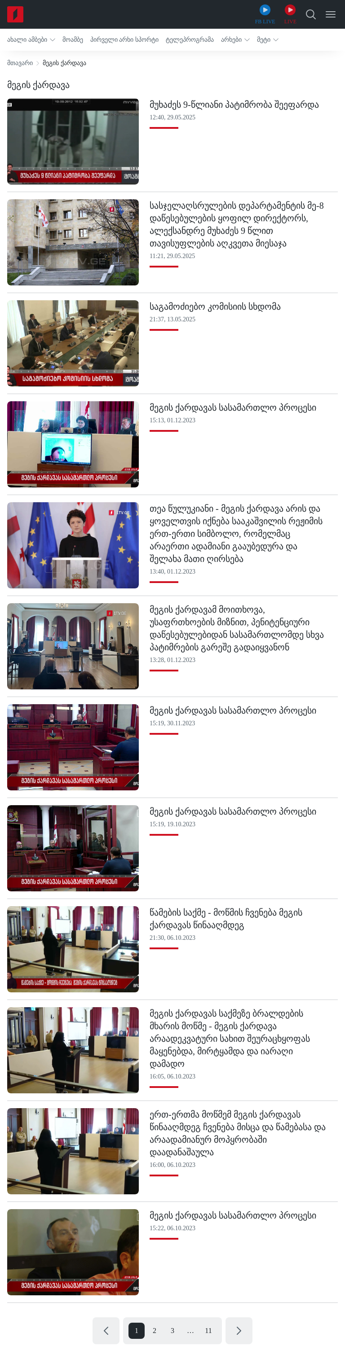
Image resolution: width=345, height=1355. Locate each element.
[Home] (15, 14)
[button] (31, 40)
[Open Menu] (330, 14)
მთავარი (20, 63)
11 (208, 1330)
